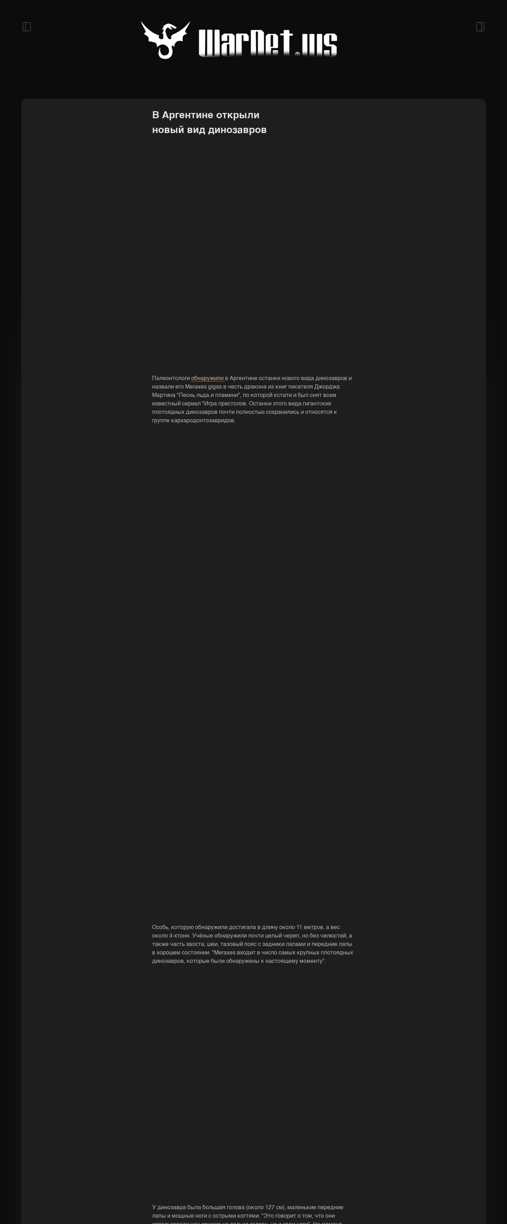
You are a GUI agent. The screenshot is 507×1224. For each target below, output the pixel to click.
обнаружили (208, 378)
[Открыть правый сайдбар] (480, 26)
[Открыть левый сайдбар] (26, 26)
